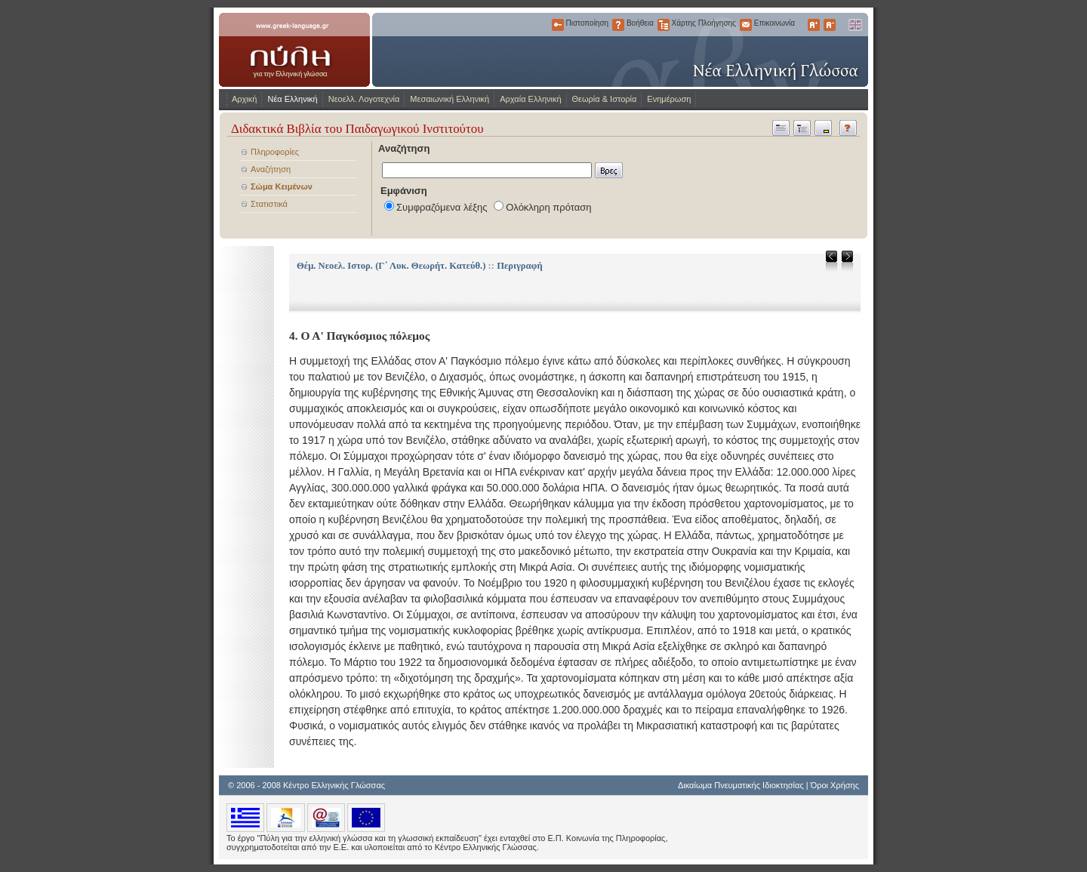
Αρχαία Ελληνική (530, 98)
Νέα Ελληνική (292, 98)
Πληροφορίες (275, 151)
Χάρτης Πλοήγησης (663, 25)
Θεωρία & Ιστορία (604, 98)
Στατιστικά (269, 203)
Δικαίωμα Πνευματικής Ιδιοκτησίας (741, 785)
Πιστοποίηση (558, 25)
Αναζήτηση (271, 169)
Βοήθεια (618, 25)
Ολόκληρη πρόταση (548, 207)
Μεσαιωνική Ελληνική (449, 98)
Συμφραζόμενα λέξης (442, 207)
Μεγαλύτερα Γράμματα (814, 25)
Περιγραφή (520, 265)
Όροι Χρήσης (835, 785)
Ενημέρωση (669, 98)
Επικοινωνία (746, 25)
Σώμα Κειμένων (282, 186)
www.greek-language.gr (294, 50)
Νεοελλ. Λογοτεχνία (364, 98)
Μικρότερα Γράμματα (830, 25)
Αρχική (244, 98)
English (854, 25)
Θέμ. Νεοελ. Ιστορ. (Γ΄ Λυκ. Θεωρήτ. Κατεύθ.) (391, 265)
